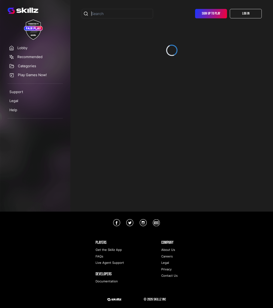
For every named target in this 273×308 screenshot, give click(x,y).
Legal (13, 101)
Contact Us (169, 275)
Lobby (22, 48)
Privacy (166, 269)
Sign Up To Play (211, 13)
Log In (246, 13)
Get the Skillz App (109, 250)
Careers (167, 256)
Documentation (107, 281)
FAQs (99, 256)
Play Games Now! (32, 75)
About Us (168, 250)
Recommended (29, 57)
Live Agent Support (110, 263)
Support (16, 92)
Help (13, 110)
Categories (27, 66)
